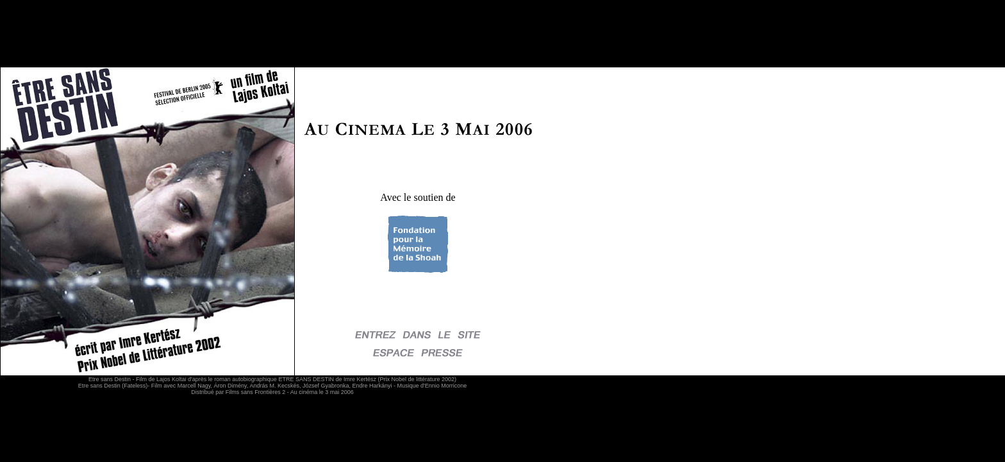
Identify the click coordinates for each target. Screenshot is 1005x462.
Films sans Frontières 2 (256, 392)
